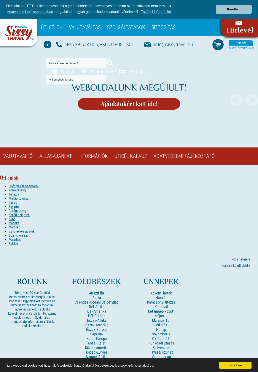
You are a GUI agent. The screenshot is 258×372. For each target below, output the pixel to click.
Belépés (241, 42)
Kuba (12, 219)
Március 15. (161, 320)
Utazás (63, 71)
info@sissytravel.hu (173, 44)
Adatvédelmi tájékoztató (184, 156)
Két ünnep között (161, 311)
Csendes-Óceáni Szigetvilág (97, 302)
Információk (93, 156)
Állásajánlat (55, 156)
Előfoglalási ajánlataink (23, 186)
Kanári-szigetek (19, 215)
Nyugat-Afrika (96, 356)
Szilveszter (161, 347)
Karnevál (161, 306)
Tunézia (14, 194)
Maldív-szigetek (19, 198)
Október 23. (161, 338)
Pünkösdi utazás (161, 343)
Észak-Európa (96, 329)
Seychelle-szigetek (22, 231)
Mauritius (15, 239)
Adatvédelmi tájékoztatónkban (30, 12)
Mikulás (161, 324)
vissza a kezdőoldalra (235, 265)
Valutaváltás (85, 27)
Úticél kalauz (130, 156)
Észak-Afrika (97, 320)
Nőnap (161, 329)
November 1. (161, 334)
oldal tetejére (241, 259)
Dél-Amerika (96, 311)
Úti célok (51, 27)
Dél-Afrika (96, 306)
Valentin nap (161, 356)
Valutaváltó (18, 156)
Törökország (17, 190)
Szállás (132, 71)
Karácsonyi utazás (161, 302)
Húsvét (161, 297)
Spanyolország (19, 235)
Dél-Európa (96, 315)
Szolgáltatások (126, 27)
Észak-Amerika (96, 324)
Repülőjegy (97, 71)
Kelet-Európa (97, 338)
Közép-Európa (97, 352)
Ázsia (96, 297)
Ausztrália (97, 293)
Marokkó (14, 227)
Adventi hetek (161, 293)
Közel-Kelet (97, 343)
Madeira (14, 223)
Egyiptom (15, 206)
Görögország (17, 211)
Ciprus (13, 202)
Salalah (13, 243)
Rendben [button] (233, 9)
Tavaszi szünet (161, 352)
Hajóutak (97, 334)
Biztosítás (163, 27)
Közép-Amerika (96, 347)
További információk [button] (156, 12)
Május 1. (161, 315)
